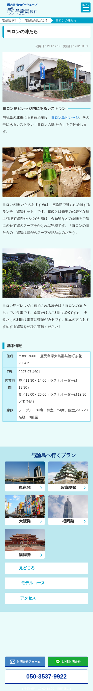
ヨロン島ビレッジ (65, 117)
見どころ (22, 568)
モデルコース (27, 583)
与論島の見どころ (36, 20)
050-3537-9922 (46, 676)
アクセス (23, 598)
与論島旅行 (8, 20)
